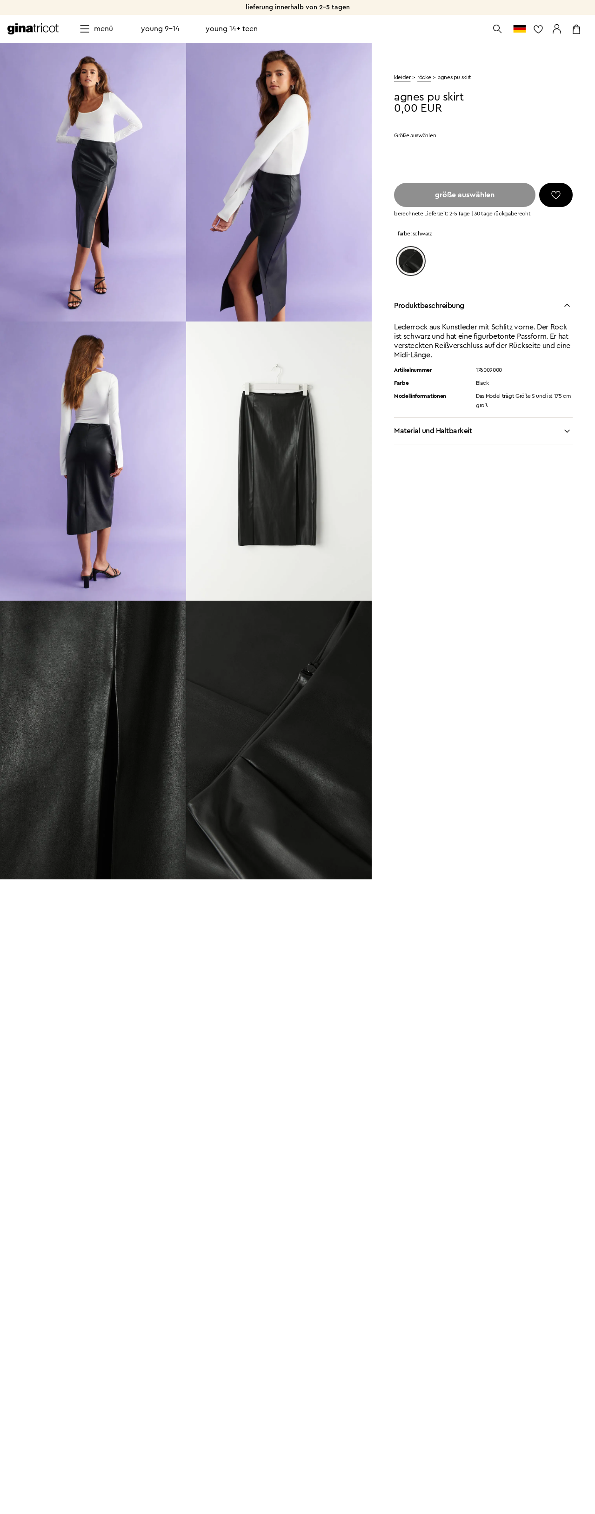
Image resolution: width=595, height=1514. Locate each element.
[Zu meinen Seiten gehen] (556, 28)
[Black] (411, 261)
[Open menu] (96, 28)
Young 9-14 (160, 29)
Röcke (424, 77)
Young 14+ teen (232, 29)
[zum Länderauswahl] (519, 28)
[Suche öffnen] (497, 28)
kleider (402, 77)
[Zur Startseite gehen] (33, 28)
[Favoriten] (556, 195)
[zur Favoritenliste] (538, 28)
